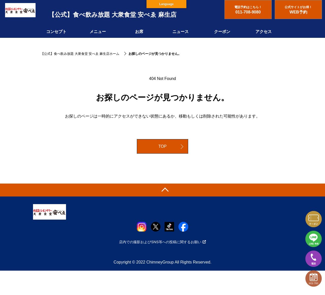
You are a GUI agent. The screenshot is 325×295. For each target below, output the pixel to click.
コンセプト (56, 31)
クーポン (222, 31)
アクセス (263, 31)
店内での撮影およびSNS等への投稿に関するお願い (162, 242)
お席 (139, 31)
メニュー (98, 31)
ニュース (180, 31)
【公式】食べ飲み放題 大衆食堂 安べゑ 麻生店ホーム (80, 54)
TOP (162, 146)
